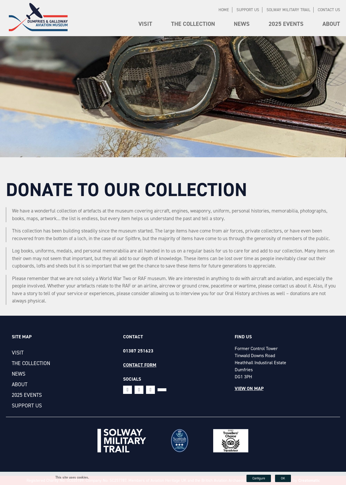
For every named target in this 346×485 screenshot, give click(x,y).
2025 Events (286, 24)
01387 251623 (138, 351)
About (331, 24)
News (242, 24)
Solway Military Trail (288, 10)
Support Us (247, 10)
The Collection (193, 24)
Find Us (243, 337)
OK (283, 478)
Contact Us (329, 10)
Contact (133, 337)
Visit (145, 24)
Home (223, 10)
